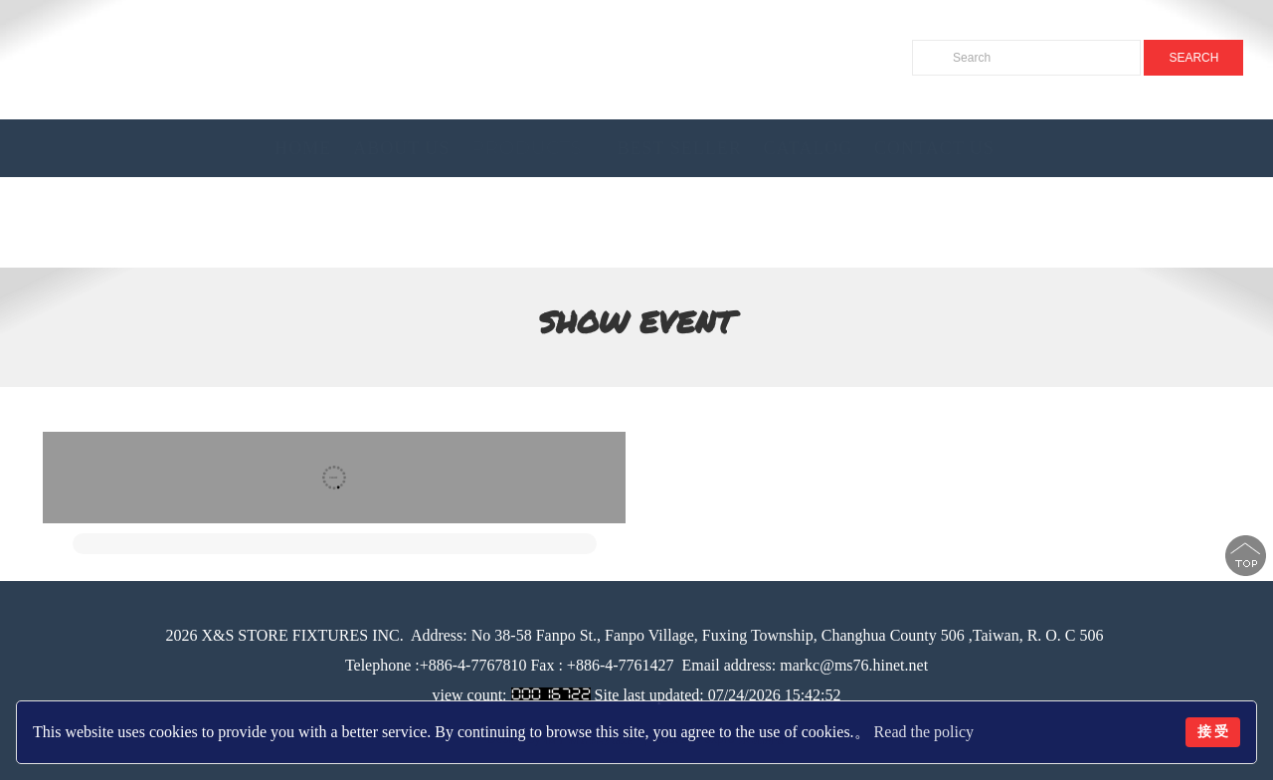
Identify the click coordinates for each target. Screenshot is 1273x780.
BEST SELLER (679, 148)
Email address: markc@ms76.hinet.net (805, 665)
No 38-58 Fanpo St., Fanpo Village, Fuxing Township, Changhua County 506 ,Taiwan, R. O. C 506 (785, 635)
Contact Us (934, 148)
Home (302, 148)
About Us (401, 148)
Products (526, 148)
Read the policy (924, 731)
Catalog (808, 148)
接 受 (1213, 731)
